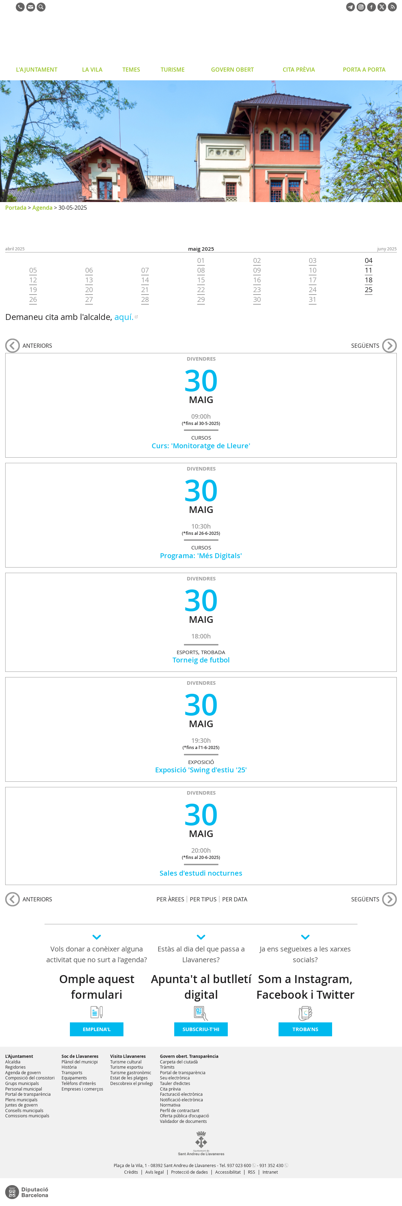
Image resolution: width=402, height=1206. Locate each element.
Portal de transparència (28, 1094)
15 (201, 279)
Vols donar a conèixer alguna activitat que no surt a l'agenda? (96, 954)
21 (145, 289)
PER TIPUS (203, 899)
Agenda (42, 207)
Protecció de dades (189, 1172)
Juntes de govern (21, 1105)
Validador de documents (183, 1121)
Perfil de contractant (179, 1110)
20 (89, 289)
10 (312, 270)
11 (368, 270)
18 (368, 279)
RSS (251, 1172)
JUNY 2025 (387, 249)
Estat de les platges (129, 1077)
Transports (72, 1072)
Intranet (270, 1172)
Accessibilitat (228, 1172)
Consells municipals (24, 1110)
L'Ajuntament (19, 1056)
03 (312, 260)
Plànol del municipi (80, 1061)
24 (312, 289)
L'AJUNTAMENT (36, 69)
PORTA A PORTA (364, 69)
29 (201, 299)
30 (257, 299)
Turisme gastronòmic (130, 1072)
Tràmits (167, 1067)
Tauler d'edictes (175, 1083)
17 (312, 279)
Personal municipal (23, 1089)
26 (33, 299)
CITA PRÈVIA (299, 69)
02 (257, 260)
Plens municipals (21, 1099)
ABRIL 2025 (15, 249)
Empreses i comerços (82, 1089)
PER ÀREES (170, 899)
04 (368, 260)
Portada (15, 207)
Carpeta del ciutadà (179, 1061)
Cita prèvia (170, 1089)
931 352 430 (271, 1165)
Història (69, 1067)
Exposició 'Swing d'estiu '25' (201, 769)
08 (201, 270)
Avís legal (154, 1172)
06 (89, 270)
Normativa (170, 1105)
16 (257, 279)
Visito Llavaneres (128, 1056)
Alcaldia (13, 1061)
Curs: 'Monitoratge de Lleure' (201, 445)
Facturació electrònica (181, 1094)
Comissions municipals (27, 1115)
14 (145, 279)
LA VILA (92, 69)
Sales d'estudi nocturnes (201, 873)
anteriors (37, 345)
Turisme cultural (126, 1061)
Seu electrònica (175, 1077)
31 (312, 299)
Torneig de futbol (201, 660)
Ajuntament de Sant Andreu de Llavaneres (60, 39)
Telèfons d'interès (79, 1083)
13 (89, 279)
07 (145, 270)
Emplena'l (97, 1029)
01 (201, 260)
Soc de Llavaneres (80, 1056)
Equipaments (74, 1077)
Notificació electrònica (181, 1099)
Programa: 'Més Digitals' (201, 555)
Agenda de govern (23, 1072)
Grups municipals (22, 1083)
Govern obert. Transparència (189, 1056)
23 (257, 289)
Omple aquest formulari (97, 986)
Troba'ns (305, 1029)
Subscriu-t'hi (201, 1029)
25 (368, 289)
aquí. (124, 316)
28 (145, 299)
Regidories (15, 1067)
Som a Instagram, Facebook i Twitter (305, 986)
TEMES (131, 69)
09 (257, 270)
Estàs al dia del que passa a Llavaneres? (201, 954)
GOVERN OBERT (232, 69)
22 (201, 289)
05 (33, 270)
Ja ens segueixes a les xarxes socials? (305, 954)
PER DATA (234, 899)
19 (33, 289)
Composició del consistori (30, 1077)
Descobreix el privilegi (131, 1083)
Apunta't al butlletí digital (201, 986)
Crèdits (131, 1172)
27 (89, 299)
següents (365, 345)
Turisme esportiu (126, 1067)
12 (33, 279)
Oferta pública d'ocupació (184, 1115)
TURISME (173, 69)
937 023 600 (239, 1165)
